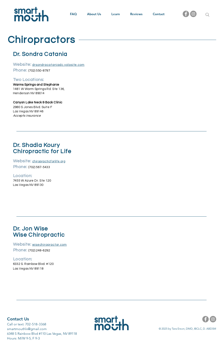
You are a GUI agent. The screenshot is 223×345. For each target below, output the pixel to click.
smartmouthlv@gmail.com (27, 329)
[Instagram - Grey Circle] (193, 14)
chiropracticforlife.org (48, 161)
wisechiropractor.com (49, 244)
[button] (94, 14)
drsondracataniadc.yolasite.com (58, 64)
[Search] (207, 14)
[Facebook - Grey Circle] (186, 14)
